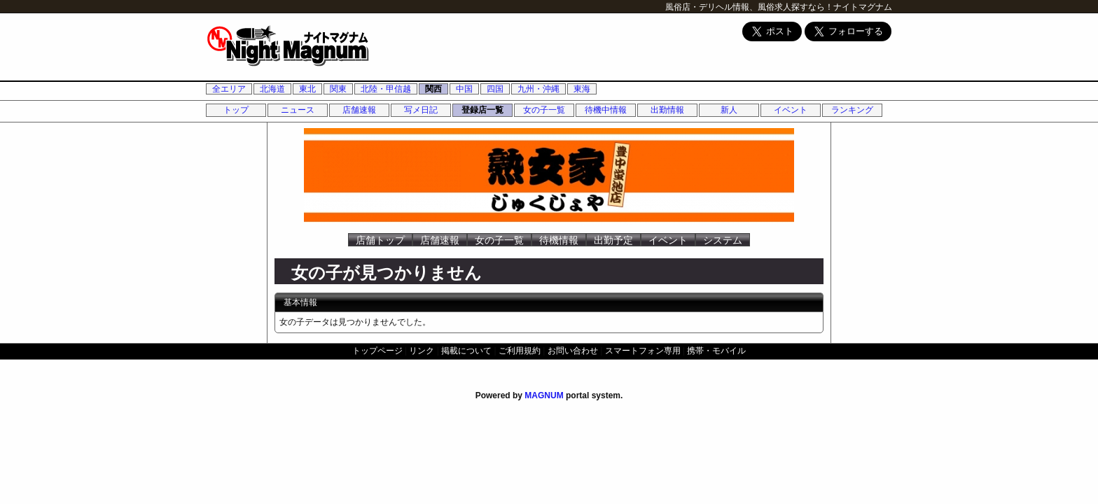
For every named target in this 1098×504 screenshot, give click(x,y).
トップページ (377, 351)
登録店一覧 (482, 110)
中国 (464, 89)
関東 (338, 89)
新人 (729, 110)
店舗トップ (380, 240)
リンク (421, 351)
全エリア (229, 89)
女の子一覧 (544, 110)
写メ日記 (421, 110)
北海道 (272, 89)
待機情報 (558, 240)
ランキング (852, 110)
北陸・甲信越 (386, 89)
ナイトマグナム (862, 7)
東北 (307, 89)
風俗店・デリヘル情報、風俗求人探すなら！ (749, 7)
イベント (790, 110)
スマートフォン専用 (643, 351)
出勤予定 (613, 240)
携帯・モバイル (716, 351)
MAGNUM (543, 395)
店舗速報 (359, 110)
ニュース (297, 110)
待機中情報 (606, 110)
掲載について (466, 351)
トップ (236, 110)
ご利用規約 (520, 351)
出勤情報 (667, 110)
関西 (433, 89)
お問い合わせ (573, 351)
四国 (495, 89)
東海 (582, 89)
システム (722, 240)
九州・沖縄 (538, 89)
